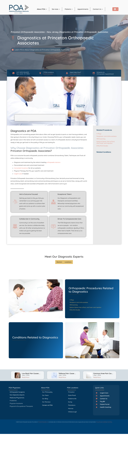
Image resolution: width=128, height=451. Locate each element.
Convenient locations (21, 168)
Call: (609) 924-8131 (22, 72)
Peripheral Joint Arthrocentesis (107, 136)
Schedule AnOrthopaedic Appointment (105, 73)
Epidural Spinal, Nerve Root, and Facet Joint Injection (106, 142)
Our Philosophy (47, 392)
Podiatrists (13, 400)
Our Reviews (46, 402)
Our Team (45, 395)
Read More (25, 377)
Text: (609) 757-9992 (23, 74)
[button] (115, 9)
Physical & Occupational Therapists (21, 406)
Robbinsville (72, 398)
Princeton (71, 392)
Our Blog (45, 398)
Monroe (70, 408)
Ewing (70, 402)
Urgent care (18, 174)
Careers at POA (47, 405)
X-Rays (99, 134)
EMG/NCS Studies (102, 146)
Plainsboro (72, 405)
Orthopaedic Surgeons (17, 392)
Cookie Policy (109, 421)
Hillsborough (72, 412)
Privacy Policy (98, 421)
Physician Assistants (16, 403)
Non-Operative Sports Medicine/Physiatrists (17, 396)
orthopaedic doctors (53, 162)
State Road (72, 395)
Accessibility (104, 421)
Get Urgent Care (75, 74)
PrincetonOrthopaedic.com (43, 421)
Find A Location (48, 74)
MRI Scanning (101, 139)
